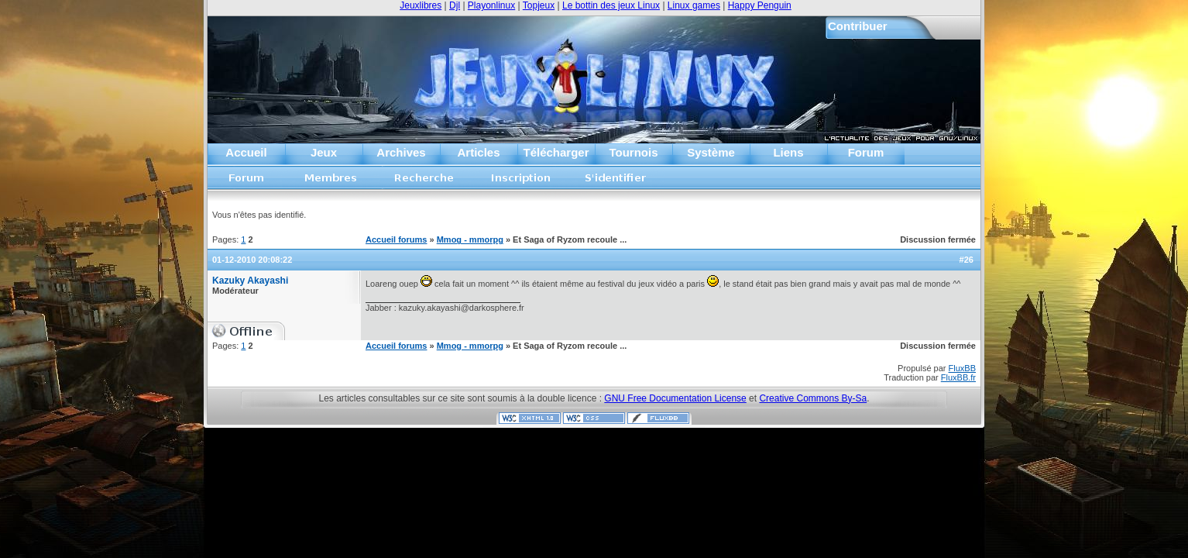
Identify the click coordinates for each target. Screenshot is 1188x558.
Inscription (520, 182)
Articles (478, 152)
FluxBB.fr (958, 377)
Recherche (424, 182)
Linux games (694, 5)
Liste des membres (331, 182)
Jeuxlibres (420, 5)
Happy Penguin (759, 5)
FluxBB (962, 368)
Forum (866, 152)
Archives (400, 152)
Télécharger (556, 152)
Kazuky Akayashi (250, 280)
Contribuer (858, 26)
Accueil (245, 152)
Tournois (633, 152)
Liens (788, 152)
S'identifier (616, 182)
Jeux (324, 152)
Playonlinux (491, 5)
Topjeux (539, 5)
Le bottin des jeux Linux (611, 5)
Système (711, 152)
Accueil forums (247, 182)
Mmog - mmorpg (470, 239)
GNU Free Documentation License (675, 398)
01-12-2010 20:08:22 (252, 259)
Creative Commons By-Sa (813, 398)
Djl (454, 5)
